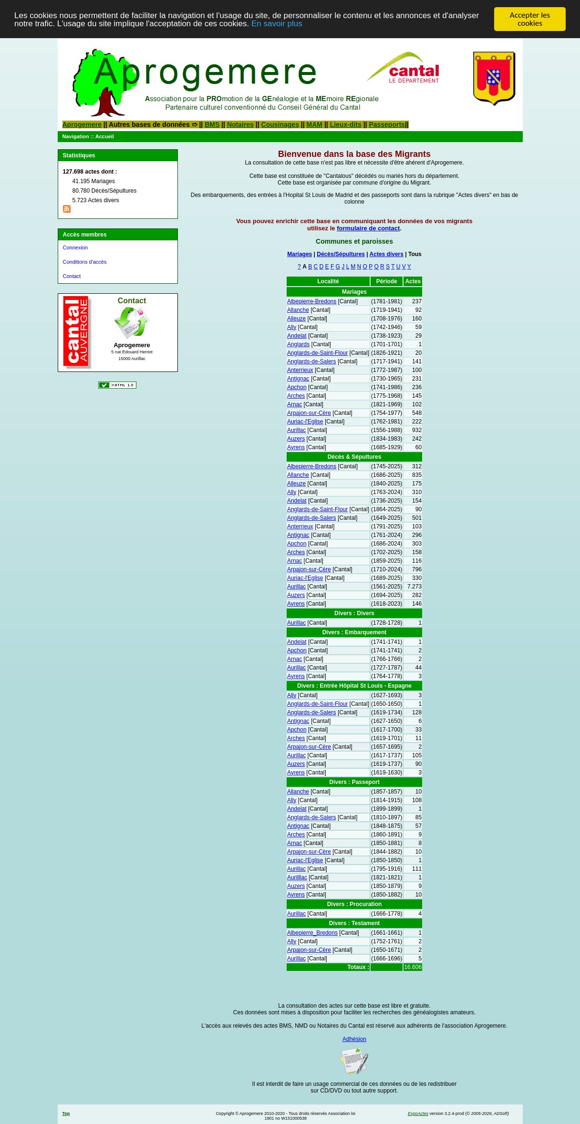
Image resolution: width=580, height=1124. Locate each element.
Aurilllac (297, 877)
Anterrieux (300, 370)
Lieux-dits (346, 124)
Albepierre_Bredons (312, 932)
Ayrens (296, 447)
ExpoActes (418, 1113)
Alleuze (296, 318)
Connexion (75, 247)
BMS (212, 124)
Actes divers (387, 254)
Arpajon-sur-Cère (309, 413)
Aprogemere (82, 124)
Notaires (240, 124)
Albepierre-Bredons (311, 301)
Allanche (298, 310)
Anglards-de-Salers (311, 361)
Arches (296, 395)
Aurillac (296, 430)
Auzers (296, 438)
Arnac (294, 404)
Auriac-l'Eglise (305, 421)
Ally (291, 327)
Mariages (299, 254)
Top (66, 1113)
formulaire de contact (368, 228)
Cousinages (280, 124)
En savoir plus (276, 23)
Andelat (297, 335)
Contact (72, 276)
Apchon (297, 387)
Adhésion (354, 1039)
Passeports (386, 124)
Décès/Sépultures (341, 254)
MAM (314, 124)
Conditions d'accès (85, 262)
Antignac (298, 378)
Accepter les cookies (530, 19)
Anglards (298, 344)
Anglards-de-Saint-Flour (317, 353)
